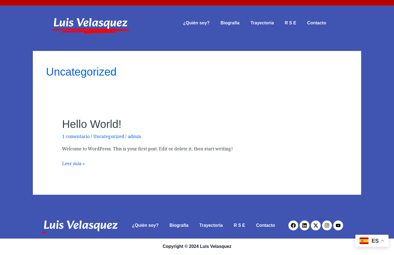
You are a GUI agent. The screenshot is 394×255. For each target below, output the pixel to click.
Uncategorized (108, 136)
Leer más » (73, 163)
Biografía (230, 23)
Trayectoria (262, 23)
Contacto (316, 23)
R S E (290, 23)
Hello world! (91, 124)
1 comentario (76, 136)
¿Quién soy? (196, 23)
